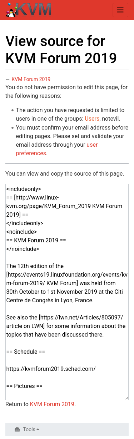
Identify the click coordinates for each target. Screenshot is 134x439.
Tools (29, 429)
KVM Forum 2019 (30, 79)
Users (92, 118)
